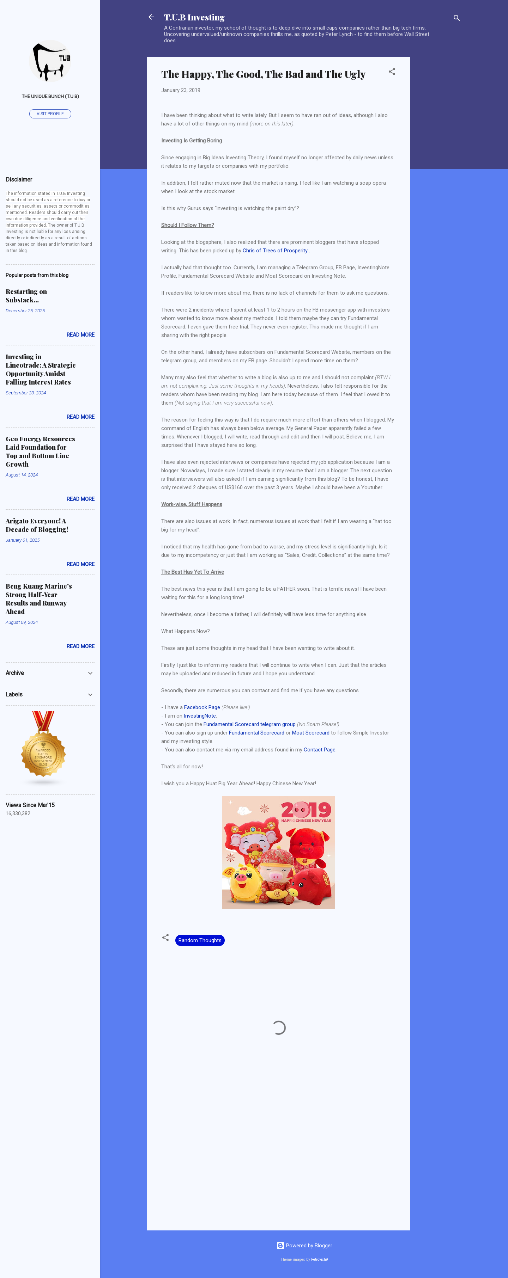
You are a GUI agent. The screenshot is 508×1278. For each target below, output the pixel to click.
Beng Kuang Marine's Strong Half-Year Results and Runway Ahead (39, 599)
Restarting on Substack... (26, 295)
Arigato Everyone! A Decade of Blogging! (37, 525)
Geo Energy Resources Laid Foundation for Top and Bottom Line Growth (40, 451)
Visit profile (50, 113)
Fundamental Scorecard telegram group (250, 724)
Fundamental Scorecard (256, 733)
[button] (392, 72)
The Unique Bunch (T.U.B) (50, 96)
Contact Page (319, 749)
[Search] (457, 19)
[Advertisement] (438, 162)
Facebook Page (202, 707)
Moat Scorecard (310, 733)
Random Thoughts (200, 940)
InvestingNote (200, 716)
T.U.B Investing (194, 17)
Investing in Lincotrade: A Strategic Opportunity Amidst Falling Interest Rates (41, 369)
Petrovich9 (319, 1259)
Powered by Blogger (304, 1245)
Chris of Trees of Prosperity (275, 250)
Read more (81, 335)
